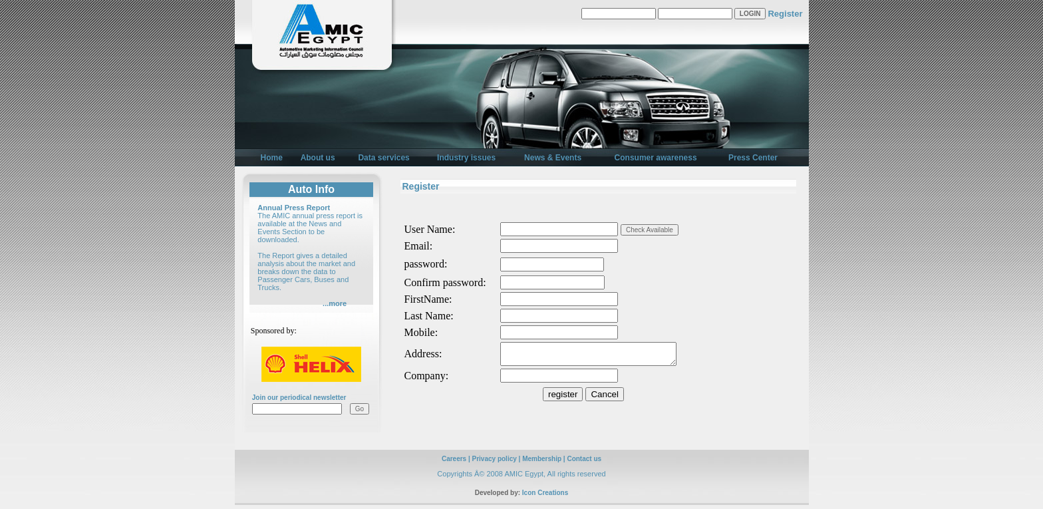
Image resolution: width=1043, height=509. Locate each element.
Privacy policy (494, 462)
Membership (541, 462)
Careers (454, 462)
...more (335, 303)
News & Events (552, 157)
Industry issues (466, 157)
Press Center (753, 157)
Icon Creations (545, 496)
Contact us (584, 462)
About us (318, 157)
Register (785, 14)
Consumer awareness (656, 157)
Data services (383, 157)
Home (272, 157)
